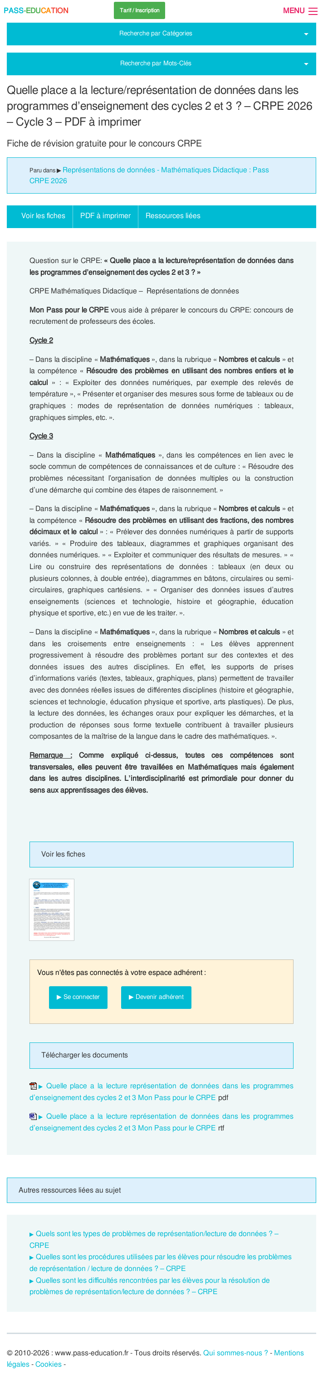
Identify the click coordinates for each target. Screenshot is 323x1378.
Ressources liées (173, 215)
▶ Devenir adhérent (156, 996)
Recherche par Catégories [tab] (155, 33)
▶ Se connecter (78, 996)
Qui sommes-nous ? (235, 1353)
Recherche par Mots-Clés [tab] (155, 63)
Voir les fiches (43, 215)
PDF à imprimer (105, 215)
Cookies (48, 1364)
